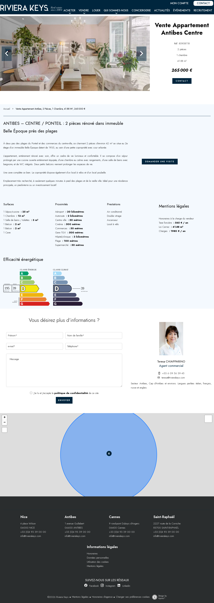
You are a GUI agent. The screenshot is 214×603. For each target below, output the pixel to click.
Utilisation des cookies (98, 562)
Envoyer (64, 400)
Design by (158, 597)
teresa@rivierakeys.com (173, 377)
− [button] (5, 422)
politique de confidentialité (71, 393)
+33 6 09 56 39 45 (173, 373)
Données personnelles (98, 558)
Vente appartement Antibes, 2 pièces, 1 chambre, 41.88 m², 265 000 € (50, 108)
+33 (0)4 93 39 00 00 (33, 532)
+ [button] (5, 417)
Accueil (6, 108)
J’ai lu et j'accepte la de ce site (66, 393)
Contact (182, 80)
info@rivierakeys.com (30, 536)
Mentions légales (95, 566)
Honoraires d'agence (102, 597)
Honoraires (92, 553)
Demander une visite (159, 161)
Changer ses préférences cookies (133, 597)
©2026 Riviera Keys (58, 597)
